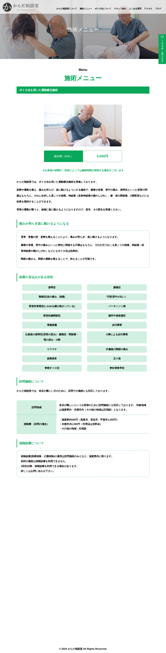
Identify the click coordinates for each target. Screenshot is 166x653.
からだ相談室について (66, 8)
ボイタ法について (103, 8)
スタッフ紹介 (120, 8)
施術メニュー (86, 8)
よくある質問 (135, 8)
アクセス (148, 8)
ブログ (158, 8)
